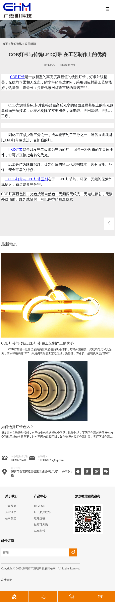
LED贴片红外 (42, 512)
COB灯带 (17, 77)
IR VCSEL (40, 506)
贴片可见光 (41, 524)
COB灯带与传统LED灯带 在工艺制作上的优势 (37, 343)
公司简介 (10, 506)
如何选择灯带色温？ (17, 427)
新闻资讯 (16, 43)
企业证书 (10, 512)
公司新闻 (30, 43)
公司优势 (10, 518)
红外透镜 (39, 518)
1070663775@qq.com (51, 460)
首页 (5, 43)
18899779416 (18, 460)
